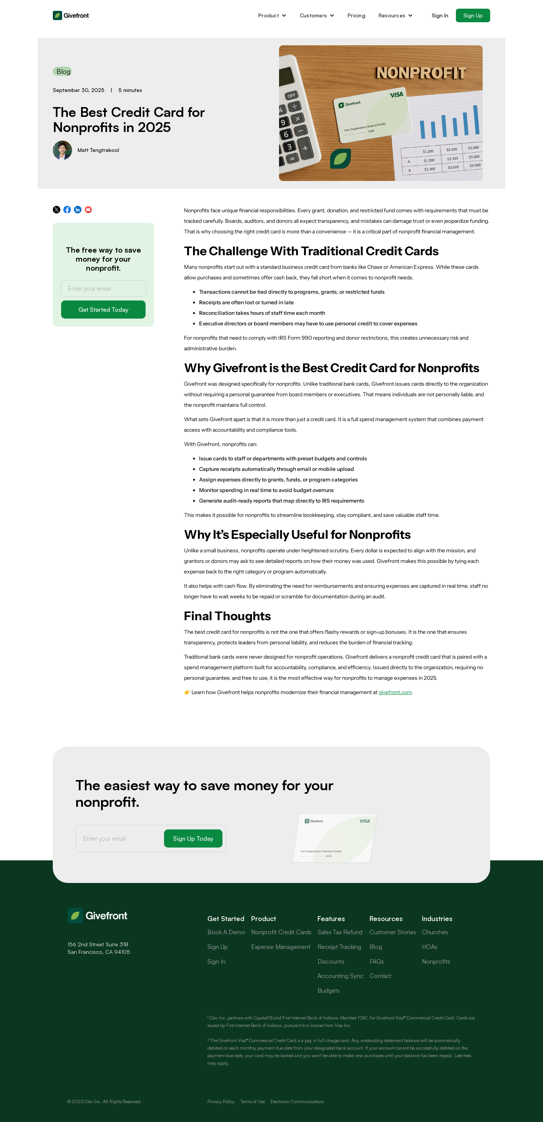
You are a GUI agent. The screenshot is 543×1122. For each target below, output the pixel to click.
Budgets (329, 990)
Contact (380, 975)
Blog (376, 946)
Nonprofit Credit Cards (281, 932)
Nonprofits (436, 961)
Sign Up (473, 15)
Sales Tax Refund (340, 932)
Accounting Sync (341, 975)
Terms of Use (252, 1101)
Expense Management (280, 946)
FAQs (377, 961)
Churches (435, 932)
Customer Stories (393, 932)
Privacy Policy (221, 1101)
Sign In (440, 15)
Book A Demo (226, 932)
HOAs (429, 946)
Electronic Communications (297, 1101)
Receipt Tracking (339, 946)
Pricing (356, 15)
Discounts (331, 961)
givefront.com (395, 692)
